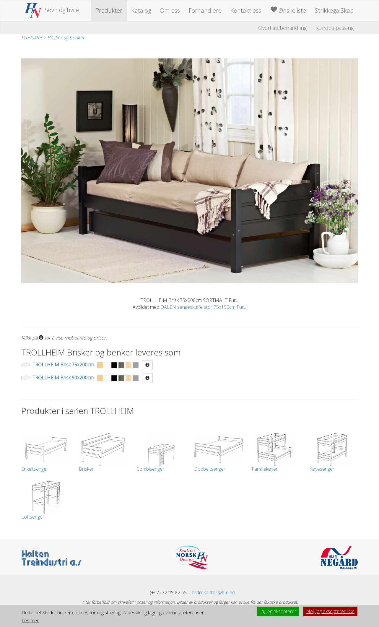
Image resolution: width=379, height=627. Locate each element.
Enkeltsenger (45, 452)
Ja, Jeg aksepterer (278, 611)
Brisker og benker (65, 37)
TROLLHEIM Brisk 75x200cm (63, 364)
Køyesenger (333, 452)
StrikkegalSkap (334, 10)
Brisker (103, 452)
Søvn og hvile (51, 10)
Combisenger (160, 452)
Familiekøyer (276, 452)
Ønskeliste (288, 10)
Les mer (30, 620)
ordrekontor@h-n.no (213, 592)
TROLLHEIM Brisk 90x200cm (63, 377)
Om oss (170, 10)
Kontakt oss (245, 10)
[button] (147, 365)
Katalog (141, 10)
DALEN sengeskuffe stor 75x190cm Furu (203, 307)
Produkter (108, 10)
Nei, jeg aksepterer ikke (330, 611)
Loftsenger (45, 500)
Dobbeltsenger (218, 452)
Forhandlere (205, 10)
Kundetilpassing (334, 27)
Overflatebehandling (282, 27)
